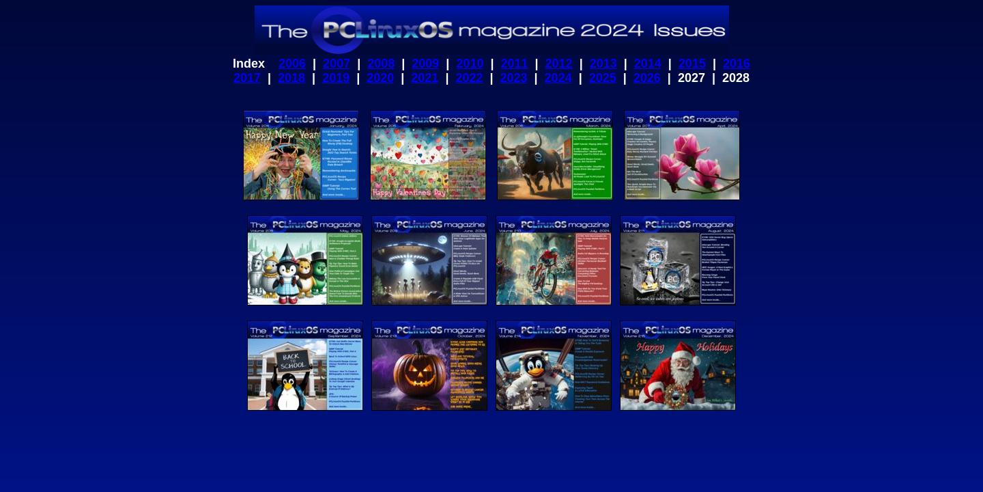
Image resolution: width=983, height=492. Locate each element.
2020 (380, 78)
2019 (336, 78)
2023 (514, 78)
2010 (469, 63)
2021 (424, 78)
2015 (692, 63)
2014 (647, 63)
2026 (647, 78)
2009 (425, 63)
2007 (336, 63)
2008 (381, 63)
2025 (602, 78)
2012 (559, 63)
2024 (558, 78)
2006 (292, 63)
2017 (247, 78)
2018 (291, 78)
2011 (514, 63)
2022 (469, 78)
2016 (736, 63)
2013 (603, 63)
